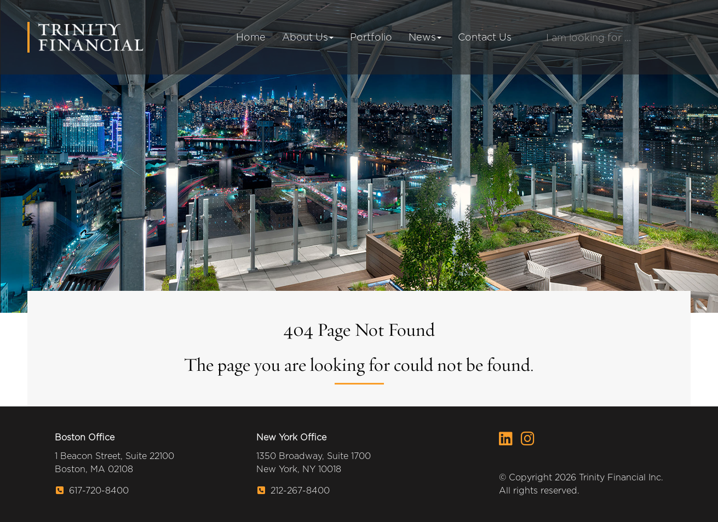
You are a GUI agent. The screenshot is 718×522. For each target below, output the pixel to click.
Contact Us (485, 37)
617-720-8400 (92, 490)
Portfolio (371, 37)
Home (251, 37)
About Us (308, 37)
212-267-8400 (293, 490)
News (425, 37)
